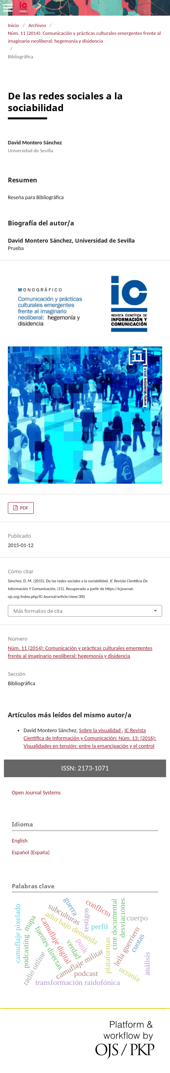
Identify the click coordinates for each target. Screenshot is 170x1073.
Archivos (37, 25)
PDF (23, 508)
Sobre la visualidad (100, 730)
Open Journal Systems (36, 792)
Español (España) (30, 852)
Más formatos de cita (37, 610)
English (19, 840)
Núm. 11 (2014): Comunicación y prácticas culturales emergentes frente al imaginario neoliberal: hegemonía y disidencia (84, 37)
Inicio (13, 25)
